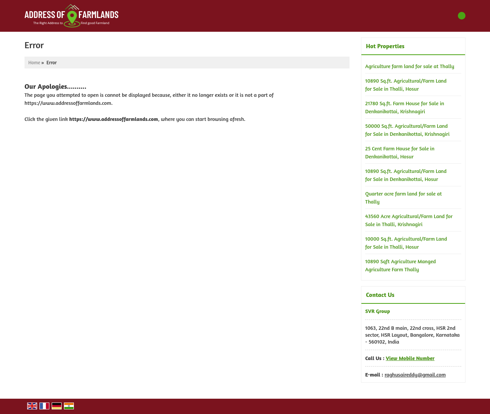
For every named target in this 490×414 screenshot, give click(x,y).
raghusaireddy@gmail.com (415, 374)
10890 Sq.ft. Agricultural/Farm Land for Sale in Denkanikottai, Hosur (406, 175)
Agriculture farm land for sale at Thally (409, 66)
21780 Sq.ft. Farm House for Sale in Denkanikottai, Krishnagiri (404, 107)
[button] (410, 358)
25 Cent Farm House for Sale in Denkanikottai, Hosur (399, 152)
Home (34, 62)
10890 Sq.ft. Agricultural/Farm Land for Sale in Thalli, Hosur (406, 84)
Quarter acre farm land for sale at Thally (403, 197)
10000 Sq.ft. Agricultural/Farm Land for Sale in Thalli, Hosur (406, 242)
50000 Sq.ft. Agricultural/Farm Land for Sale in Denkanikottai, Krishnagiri (407, 129)
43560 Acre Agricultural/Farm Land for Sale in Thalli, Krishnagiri (408, 220)
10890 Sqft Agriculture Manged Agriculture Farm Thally (400, 265)
